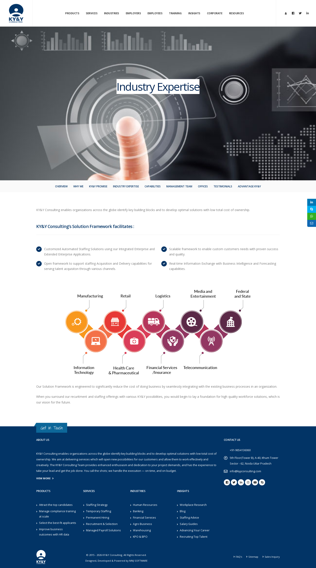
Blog (182, 511)
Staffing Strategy (97, 505)
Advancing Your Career (195, 530)
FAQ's (239, 556)
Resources (236, 13)
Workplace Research (193, 505)
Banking (138, 511)
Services (91, 13)
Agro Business (142, 524)
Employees (154, 13)
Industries (111, 13)
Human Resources (145, 505)
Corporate (215, 13)
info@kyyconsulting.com (245, 471)
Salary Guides (189, 524)
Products (72, 13)
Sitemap (253, 556)
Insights (194, 13)
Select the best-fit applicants (57, 523)
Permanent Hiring (97, 517)
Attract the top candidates (56, 505)
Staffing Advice (189, 517)
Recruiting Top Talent (193, 537)
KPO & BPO (140, 537)
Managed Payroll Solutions (103, 530)
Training (175, 13)
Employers (133, 13)
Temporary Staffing (98, 511)
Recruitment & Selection (102, 524)
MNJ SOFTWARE (138, 560)
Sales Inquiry (272, 556)
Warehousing (142, 530)
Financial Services (144, 517)
